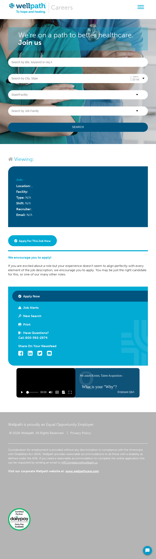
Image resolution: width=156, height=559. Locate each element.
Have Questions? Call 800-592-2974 (33, 335)
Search (78, 127)
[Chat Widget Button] (147, 550)
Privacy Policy (80, 433)
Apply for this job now (32, 241)
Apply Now (29, 296)
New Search (29, 316)
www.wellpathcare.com (82, 471)
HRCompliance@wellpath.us (79, 462)
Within (136, 77)
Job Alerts (28, 308)
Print (24, 324)
